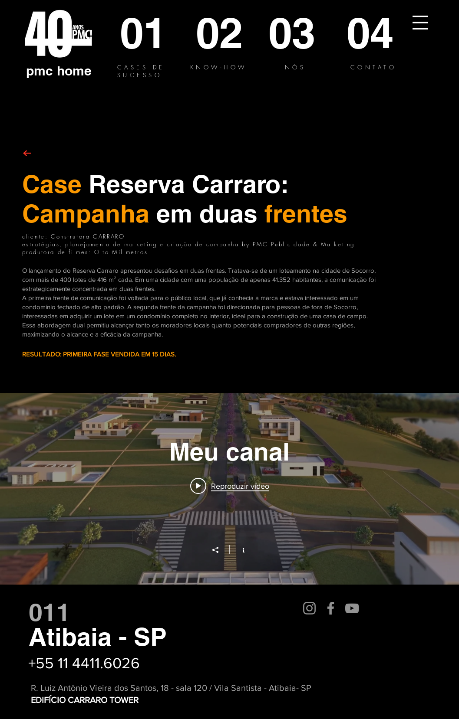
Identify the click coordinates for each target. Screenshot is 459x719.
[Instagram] (309, 608)
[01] (143, 32)
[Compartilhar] (219, 550)
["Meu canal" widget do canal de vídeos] (229, 489)
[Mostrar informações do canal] (239, 549)
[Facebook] (330, 608)
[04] (371, 32)
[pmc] (39, 70)
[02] (220, 32)
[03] (292, 32)
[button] (420, 22)
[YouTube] (351, 608)
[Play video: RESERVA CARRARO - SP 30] (229, 485)
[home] (74, 70)
